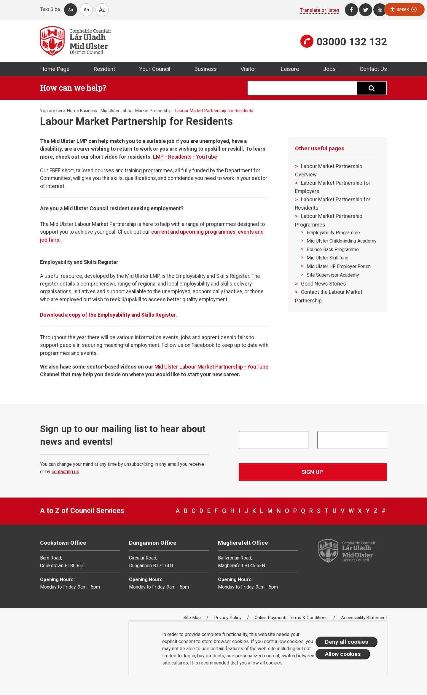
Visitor (248, 69)
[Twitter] (365, 9)
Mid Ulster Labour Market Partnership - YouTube (211, 367)
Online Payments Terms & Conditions (292, 617)
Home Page (54, 69)
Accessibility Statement (364, 617)
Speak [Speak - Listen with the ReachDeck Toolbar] (403, 9)
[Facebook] (351, 9)
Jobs (329, 69)
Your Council (154, 69)
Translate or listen (319, 10)
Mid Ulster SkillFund (327, 258)
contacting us (65, 471)
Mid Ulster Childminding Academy (342, 241)
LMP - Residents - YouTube (185, 157)
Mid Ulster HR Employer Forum (339, 266)
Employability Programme (333, 232)
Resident (104, 69)
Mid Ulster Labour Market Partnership (136, 110)
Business (205, 69)
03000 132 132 (351, 42)
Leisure (290, 69)
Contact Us (373, 69)
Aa (70, 9)
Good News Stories (323, 284)
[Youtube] (379, 9)
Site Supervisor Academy (333, 275)
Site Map (193, 617)
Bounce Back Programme (333, 249)
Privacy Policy (228, 617)
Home (73, 110)
